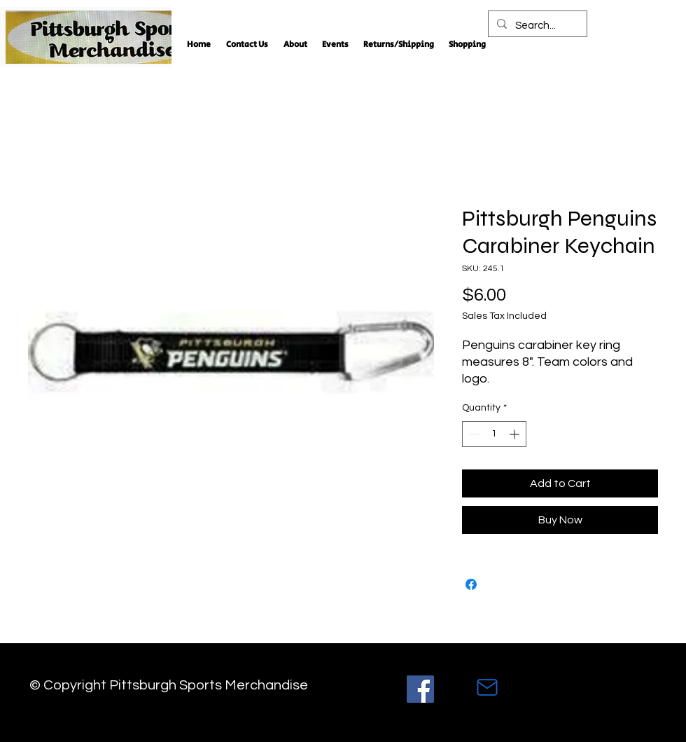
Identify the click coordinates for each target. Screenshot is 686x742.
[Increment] (515, 434)
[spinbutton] (494, 434)
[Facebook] (420, 689)
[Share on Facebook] (471, 584)
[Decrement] (473, 434)
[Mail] (487, 687)
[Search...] (536, 26)
